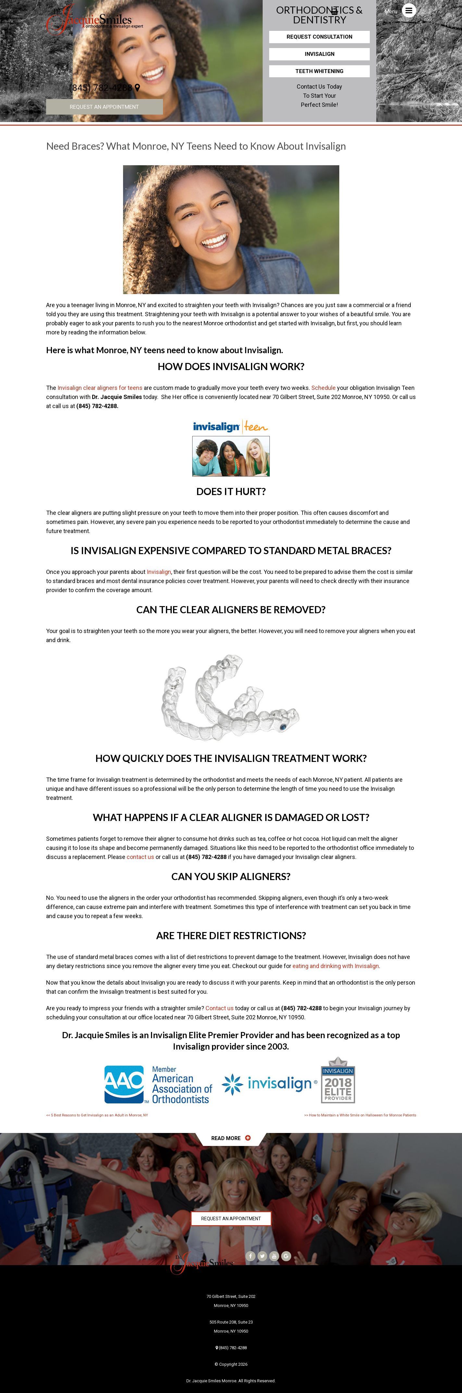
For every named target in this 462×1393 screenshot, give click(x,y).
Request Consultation (319, 36)
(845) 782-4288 (104, 88)
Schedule (323, 387)
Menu (400, 10)
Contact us (220, 1008)
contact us (140, 856)
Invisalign (319, 54)
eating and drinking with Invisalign (336, 966)
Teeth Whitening (319, 71)
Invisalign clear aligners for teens (100, 387)
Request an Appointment (104, 107)
